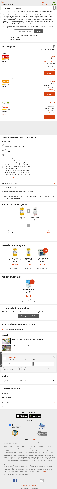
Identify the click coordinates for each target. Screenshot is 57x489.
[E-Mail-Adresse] (18, 364)
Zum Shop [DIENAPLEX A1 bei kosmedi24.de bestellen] (50, 94)
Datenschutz (24, 35)
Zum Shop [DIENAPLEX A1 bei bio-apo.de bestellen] (50, 117)
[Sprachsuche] (53, 381)
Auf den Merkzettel (28, 237)
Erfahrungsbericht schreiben (28, 316)
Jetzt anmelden (44, 364)
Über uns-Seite (46, 471)
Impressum (33, 35)
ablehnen (51, 15)
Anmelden (33, 439)
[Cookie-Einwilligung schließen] (54, 7)
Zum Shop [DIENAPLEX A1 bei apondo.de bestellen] (50, 73)
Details (4, 64)
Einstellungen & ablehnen (23, 31)
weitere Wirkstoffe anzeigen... (12, 178)
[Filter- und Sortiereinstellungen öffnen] (54, 46)
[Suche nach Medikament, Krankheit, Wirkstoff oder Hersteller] (27, 381)
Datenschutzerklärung (39, 16)
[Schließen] (54, 357)
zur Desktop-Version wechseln (28, 485)
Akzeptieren (38, 31)
